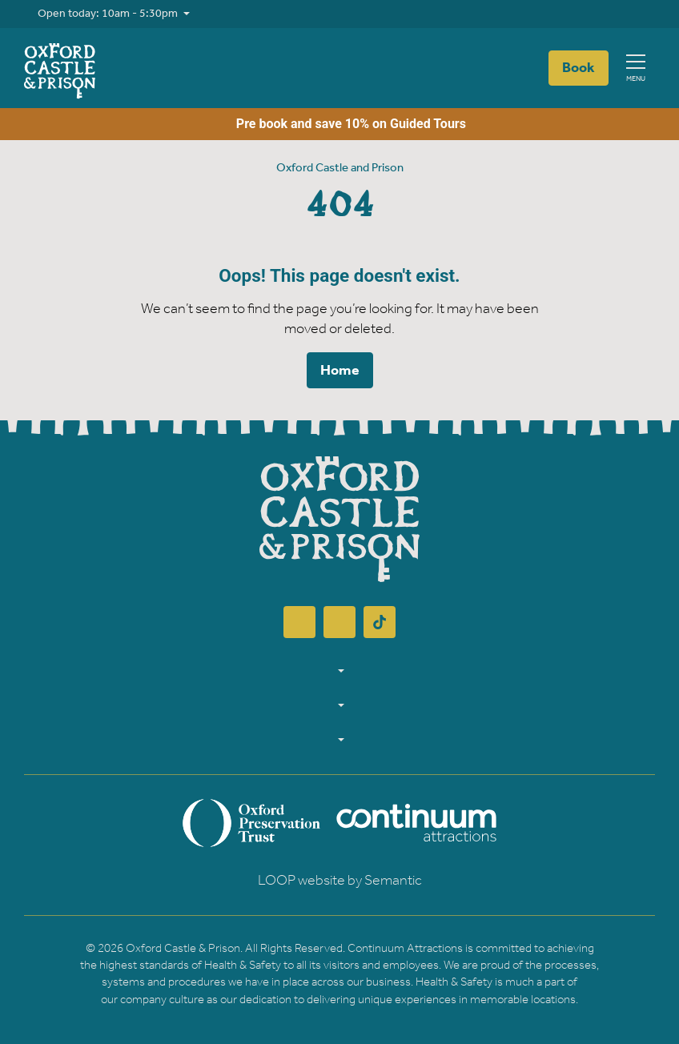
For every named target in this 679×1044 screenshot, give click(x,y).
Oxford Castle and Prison (340, 167)
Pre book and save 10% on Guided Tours (339, 124)
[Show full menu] (636, 68)
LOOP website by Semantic (340, 880)
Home (340, 370)
